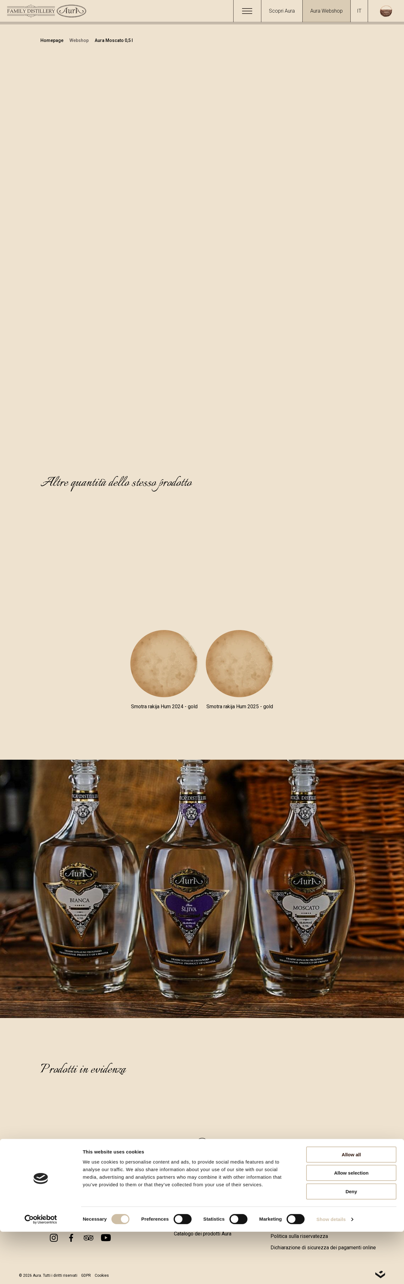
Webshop (79, 40)
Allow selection (351, 1225)
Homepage (52, 40)
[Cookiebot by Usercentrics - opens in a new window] (40, 1271)
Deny (351, 1243)
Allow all (351, 1207)
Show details (331, 1271)
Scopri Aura (282, 11)
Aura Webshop (326, 11)
